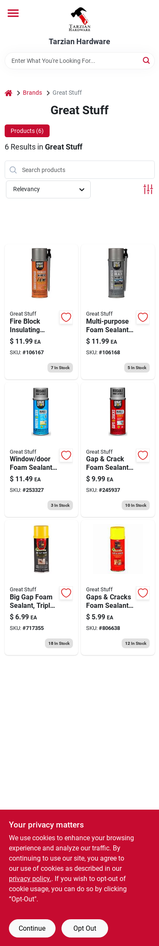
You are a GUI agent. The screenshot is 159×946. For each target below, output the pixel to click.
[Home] (8, 92)
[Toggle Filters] (148, 189)
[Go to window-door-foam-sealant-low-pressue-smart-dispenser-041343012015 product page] (41, 449)
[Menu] (13, 13)
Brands (32, 92)
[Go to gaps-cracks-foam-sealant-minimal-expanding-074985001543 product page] (118, 587)
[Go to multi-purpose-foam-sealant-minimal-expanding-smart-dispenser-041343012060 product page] (118, 311)
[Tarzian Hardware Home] (79, 18)
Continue (32, 928)
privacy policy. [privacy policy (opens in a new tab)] (30, 879)
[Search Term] (80, 60)
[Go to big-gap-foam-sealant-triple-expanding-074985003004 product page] (41, 587)
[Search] (147, 60)
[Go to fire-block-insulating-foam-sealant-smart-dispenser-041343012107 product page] (41, 311)
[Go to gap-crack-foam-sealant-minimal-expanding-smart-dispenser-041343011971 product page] (118, 449)
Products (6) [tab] (27, 130)
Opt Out (84, 928)
